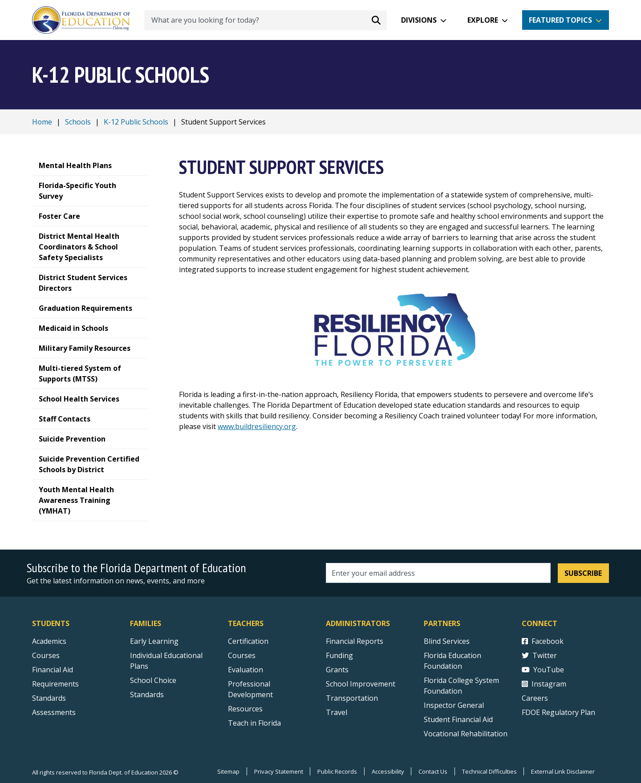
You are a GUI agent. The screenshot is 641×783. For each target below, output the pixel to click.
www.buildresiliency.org (257, 426)
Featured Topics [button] (560, 20)
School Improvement (360, 684)
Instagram (544, 684)
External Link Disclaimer (563, 771)
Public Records (336, 771)
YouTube (543, 670)
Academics (49, 641)
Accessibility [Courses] (387, 771)
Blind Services (447, 641)
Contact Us (432, 771)
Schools (78, 122)
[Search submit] (376, 20)
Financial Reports (354, 641)
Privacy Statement (277, 771)
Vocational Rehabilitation (465, 734)
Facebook (543, 641)
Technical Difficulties (489, 771)
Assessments (54, 712)
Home (42, 122)
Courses (46, 655)
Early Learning (154, 641)
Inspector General (454, 705)
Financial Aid (52, 670)
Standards (147, 694)
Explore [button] (482, 20)
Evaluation (245, 670)
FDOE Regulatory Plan (558, 712)
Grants (337, 670)
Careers (535, 698)
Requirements (55, 684)
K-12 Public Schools (136, 122)
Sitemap (227, 771)
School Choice (153, 680)
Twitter (539, 655)
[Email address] (438, 573)
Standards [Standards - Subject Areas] (49, 698)
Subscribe (583, 573)
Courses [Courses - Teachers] (242, 655)
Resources (245, 709)
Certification (248, 641)
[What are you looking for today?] (265, 20)
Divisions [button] (419, 20)
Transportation (352, 698)
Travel (336, 712)
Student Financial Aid (458, 719)
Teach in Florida (254, 723)
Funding (339, 655)
